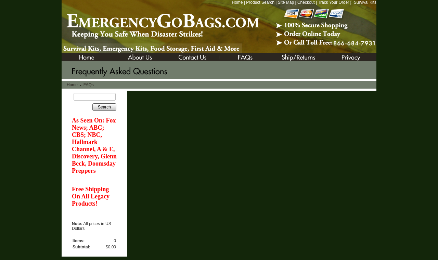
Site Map (286, 2)
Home (237, 2)
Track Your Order (333, 2)
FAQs (88, 84)
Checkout (306, 2)
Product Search (260, 2)
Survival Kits (365, 2)
